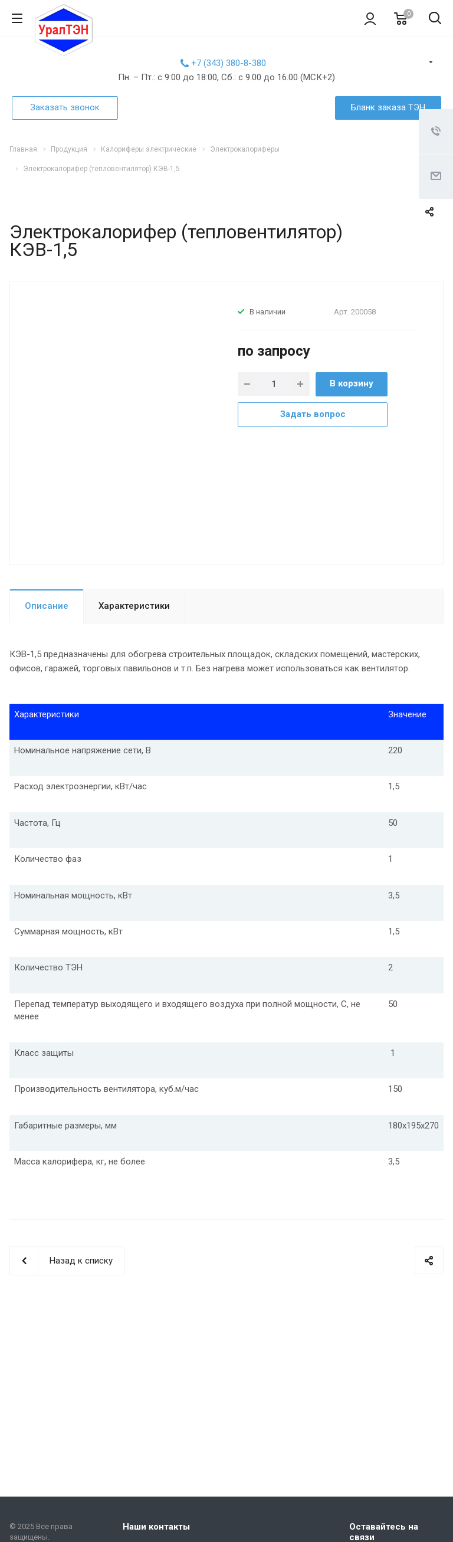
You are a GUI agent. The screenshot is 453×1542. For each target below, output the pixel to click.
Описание (46, 606)
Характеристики (134, 606)
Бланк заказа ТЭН (388, 107)
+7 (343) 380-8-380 (228, 63)
